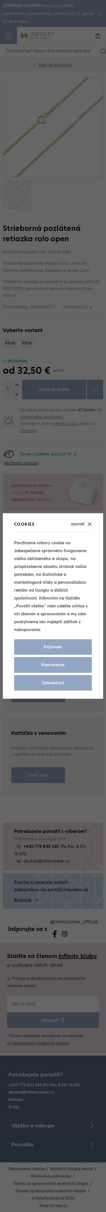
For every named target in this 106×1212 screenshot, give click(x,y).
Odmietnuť (53, 683)
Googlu (42, 590)
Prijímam (53, 647)
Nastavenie (52, 665)
